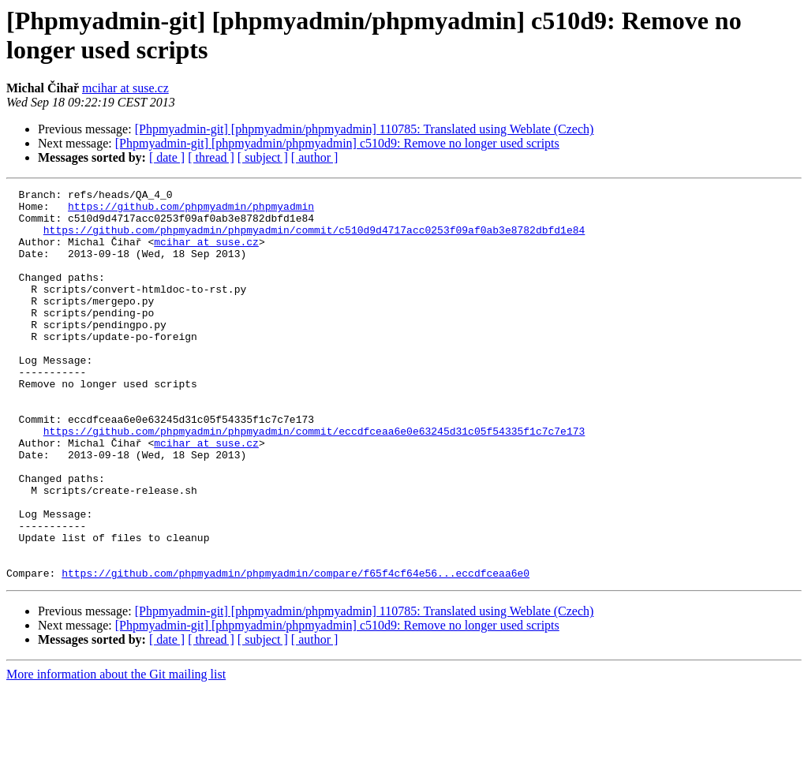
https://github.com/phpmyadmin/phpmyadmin (191, 211)
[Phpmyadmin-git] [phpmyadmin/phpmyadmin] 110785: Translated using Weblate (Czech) (364, 129)
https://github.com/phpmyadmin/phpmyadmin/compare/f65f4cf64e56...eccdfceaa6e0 (295, 651)
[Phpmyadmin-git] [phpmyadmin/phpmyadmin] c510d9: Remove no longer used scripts (337, 143)
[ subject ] (263, 157)
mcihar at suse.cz (125, 88)
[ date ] (167, 157)
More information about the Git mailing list (116, 752)
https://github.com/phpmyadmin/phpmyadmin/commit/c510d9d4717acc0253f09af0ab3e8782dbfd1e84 (314, 239)
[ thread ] (211, 157)
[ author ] (315, 157)
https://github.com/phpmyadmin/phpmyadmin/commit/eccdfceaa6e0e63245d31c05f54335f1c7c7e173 (314, 480)
